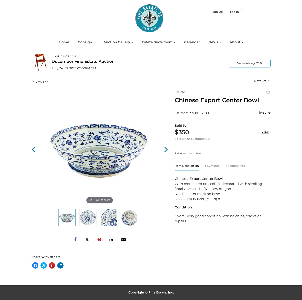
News (213, 42)
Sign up (217, 12)
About (235, 42)
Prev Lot (40, 82)
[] (265, 132)
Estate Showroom (157, 42)
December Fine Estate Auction (83, 62)
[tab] (187, 167)
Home (64, 42)
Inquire (265, 112)
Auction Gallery (117, 42)
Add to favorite (268, 93)
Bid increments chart (188, 153)
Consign (85, 42)
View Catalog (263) (249, 63)
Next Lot (261, 81)
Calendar (192, 42)
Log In (234, 12)
